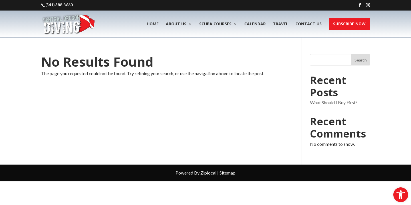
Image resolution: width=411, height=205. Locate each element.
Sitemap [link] (227, 172)
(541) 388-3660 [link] (59, 5)
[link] (400, 194)
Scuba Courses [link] (215, 23)
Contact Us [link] (308, 23)
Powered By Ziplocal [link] (196, 172)
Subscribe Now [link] (349, 23)
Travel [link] (280, 23)
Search (360, 60)
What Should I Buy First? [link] (334, 102)
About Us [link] (176, 23)
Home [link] (153, 23)
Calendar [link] (255, 23)
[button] (360, 5)
